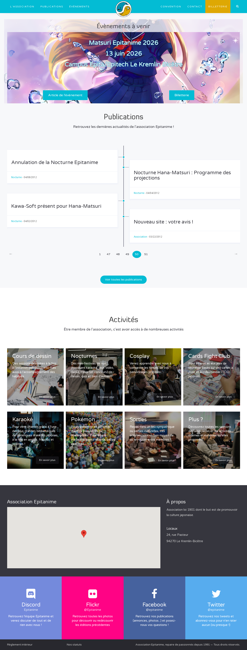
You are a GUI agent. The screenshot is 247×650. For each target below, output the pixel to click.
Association (140, 236)
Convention (171, 6)
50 (137, 254)
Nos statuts (74, 644)
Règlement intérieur (19, 644)
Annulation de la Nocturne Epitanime (54, 162)
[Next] (236, 254)
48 (118, 254)
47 (108, 254)
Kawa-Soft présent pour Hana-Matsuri (56, 206)
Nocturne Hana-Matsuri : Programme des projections (182, 175)
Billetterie (217, 6)
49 (127, 254)
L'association (22, 6)
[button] (83, 534)
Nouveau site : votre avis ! (163, 222)
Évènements (79, 6)
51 (146, 254)
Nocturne (16, 177)
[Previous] (11, 254)
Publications (51, 6)
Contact (194, 6)
